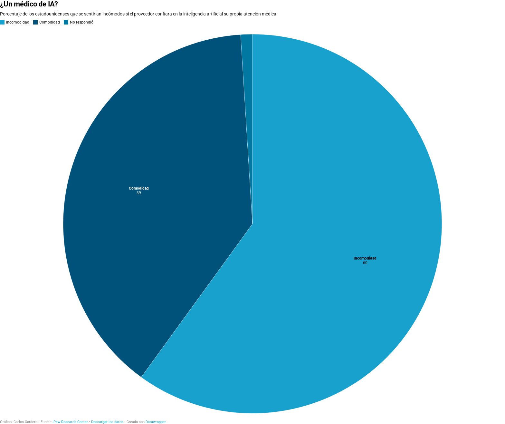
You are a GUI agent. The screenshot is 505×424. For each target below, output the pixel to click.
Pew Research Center (70, 422)
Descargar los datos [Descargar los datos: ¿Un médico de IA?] (107, 422)
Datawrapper (156, 422)
